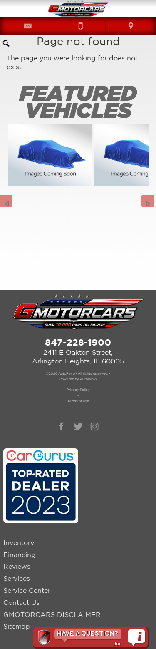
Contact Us (21, 602)
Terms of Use (78, 401)
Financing (19, 554)
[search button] (6, 41)
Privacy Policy (78, 390)
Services (16, 578)
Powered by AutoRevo (78, 379)
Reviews (16, 566)
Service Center (26, 590)
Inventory (18, 542)
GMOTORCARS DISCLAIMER (52, 614)
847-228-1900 (78, 342)
